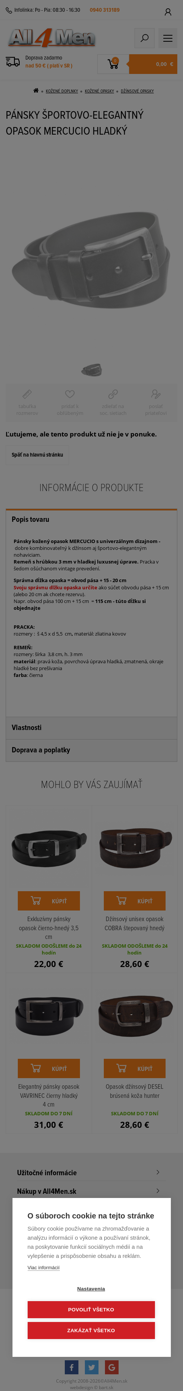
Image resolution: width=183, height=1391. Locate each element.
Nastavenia (91, 1289)
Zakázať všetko (91, 1330)
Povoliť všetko (91, 1310)
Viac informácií (43, 1267)
